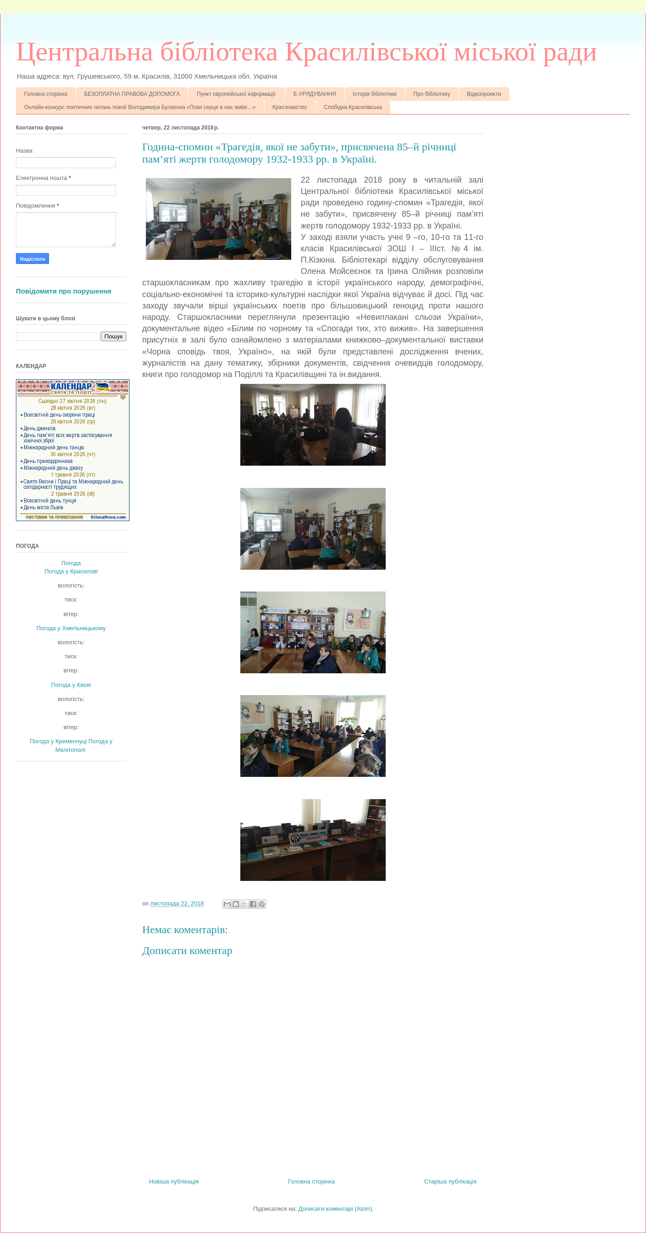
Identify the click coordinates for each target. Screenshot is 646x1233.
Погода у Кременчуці (58, 741)
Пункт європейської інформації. (237, 94)
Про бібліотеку (431, 94)
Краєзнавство (290, 107)
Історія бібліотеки (375, 94)
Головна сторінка (45, 94)
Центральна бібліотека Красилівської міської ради (306, 51)
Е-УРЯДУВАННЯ (314, 94)
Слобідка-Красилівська (353, 107)
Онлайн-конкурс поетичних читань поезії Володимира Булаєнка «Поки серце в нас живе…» (140, 107)
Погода (71, 563)
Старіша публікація (450, 1181)
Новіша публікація (174, 1181)
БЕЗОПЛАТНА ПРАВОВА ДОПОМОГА (132, 94)
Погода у (71, 571)
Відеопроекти (484, 94)
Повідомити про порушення (63, 291)
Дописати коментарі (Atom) (335, 1208)
